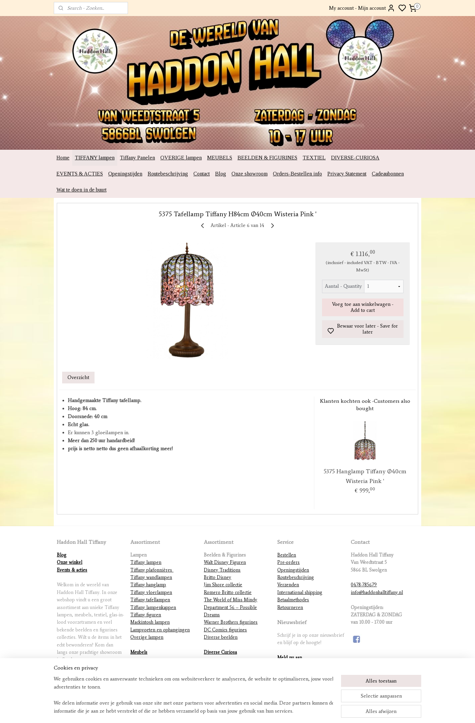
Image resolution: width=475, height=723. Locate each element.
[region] (193, 695)
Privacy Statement (346, 173)
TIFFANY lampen (95, 157)
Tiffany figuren (145, 615)
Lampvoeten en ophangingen (160, 630)
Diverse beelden (221, 637)
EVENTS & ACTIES (79, 173)
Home (62, 157)
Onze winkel (69, 562)
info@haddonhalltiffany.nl (377, 592)
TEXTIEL (314, 157)
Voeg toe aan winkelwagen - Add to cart (362, 307)
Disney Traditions (222, 570)
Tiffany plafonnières (151, 570)
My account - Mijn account (362, 8)
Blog (220, 173)
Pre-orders (288, 562)
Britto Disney (217, 577)
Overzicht (78, 377)
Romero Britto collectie (228, 592)
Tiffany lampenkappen (153, 607)
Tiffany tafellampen (150, 600)
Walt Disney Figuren (225, 562)
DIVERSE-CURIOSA (355, 157)
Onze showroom (249, 173)
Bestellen (286, 555)
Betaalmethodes (293, 600)
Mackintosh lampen (150, 622)
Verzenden (288, 585)
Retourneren (290, 607)
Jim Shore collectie (223, 585)
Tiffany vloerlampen (151, 592)
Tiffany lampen (145, 562)
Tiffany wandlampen (151, 577)
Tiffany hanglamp (148, 585)
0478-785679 (364, 585)
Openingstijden (125, 173)
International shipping (299, 592)
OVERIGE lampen (181, 157)
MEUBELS (219, 157)
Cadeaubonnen (388, 173)
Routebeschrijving (168, 173)
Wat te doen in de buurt (81, 190)
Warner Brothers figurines (231, 622)
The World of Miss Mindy (230, 600)
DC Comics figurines (225, 630)
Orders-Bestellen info (297, 173)
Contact (201, 173)
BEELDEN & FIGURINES (267, 157)
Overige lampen (146, 637)
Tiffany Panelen (137, 157)
